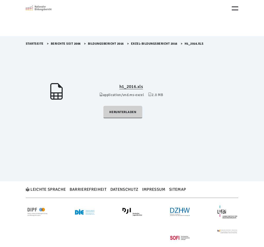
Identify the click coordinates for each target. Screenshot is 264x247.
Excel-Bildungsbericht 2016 (154, 44)
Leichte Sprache (48, 189)
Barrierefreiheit (88, 189)
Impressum (154, 189)
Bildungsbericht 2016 (106, 44)
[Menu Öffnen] (235, 8)
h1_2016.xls (131, 86)
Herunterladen (122, 112)
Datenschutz (124, 189)
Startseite (35, 44)
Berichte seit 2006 (66, 44)
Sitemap (177, 189)
